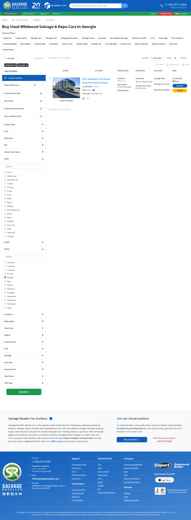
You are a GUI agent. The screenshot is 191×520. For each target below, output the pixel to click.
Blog (126, 471)
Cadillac (9, 221)
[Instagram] (12, 494)
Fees (125, 475)
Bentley (8, 206)
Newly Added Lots (11, 85)
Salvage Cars (36, 38)
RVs (99, 489)
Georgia (37, 20)
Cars (99, 464)
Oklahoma (10, 300)
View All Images (66, 100)
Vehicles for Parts (139, 38)
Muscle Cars (126, 43)
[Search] (124, 5)
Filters (159, 64)
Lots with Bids (111, 43)
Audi (7, 195)
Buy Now (102, 38)
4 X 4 (153, 38)
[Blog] (16, 494)
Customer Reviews (131, 468)
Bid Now (180, 85)
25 (175, 58)
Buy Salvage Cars (20, 20)
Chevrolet (9, 233)
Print (185, 64)
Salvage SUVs (51, 38)
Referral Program (79, 475)
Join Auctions (130, 439)
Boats (100, 482)
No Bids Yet (96, 43)
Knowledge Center (79, 464)
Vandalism (53, 43)
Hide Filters (38, 58)
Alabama (9, 262)
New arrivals (8, 49)
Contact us (76, 478)
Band (8, 202)
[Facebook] (8, 494)
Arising (8, 187)
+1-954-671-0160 (176, 4)
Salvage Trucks (88, 38)
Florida (8, 274)
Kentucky (9, 289)
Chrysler (9, 236)
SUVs (100, 468)
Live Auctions (77, 500)
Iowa (7, 281)
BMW (7, 198)
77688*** (96, 86)
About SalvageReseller (133, 464)
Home (4, 20)
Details (180, 90)
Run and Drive (177, 38)
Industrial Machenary (106, 492)
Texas (8, 308)
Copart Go (7, 38)
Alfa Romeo (10, 176)
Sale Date (157, 58)
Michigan (9, 293)
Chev (7, 229)
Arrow (8, 191)
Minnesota (10, 296)
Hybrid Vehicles (141, 43)
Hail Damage (40, 43)
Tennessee (10, 304)
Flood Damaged (9, 43)
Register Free (164, 441)
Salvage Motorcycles (69, 38)
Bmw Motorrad (11, 210)
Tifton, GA (121, 80)
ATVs (100, 478)
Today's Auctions (79, 489)
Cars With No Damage (119, 38)
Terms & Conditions (132, 478)
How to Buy (76, 468)
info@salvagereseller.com (45, 478)
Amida (8, 183)
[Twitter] (4, 494)
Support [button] (43, 13)
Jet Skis (101, 485)
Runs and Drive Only (12, 116)
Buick (8, 214)
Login (126, 496)
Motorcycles (102, 475)
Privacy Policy (154, 514)
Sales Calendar (78, 493)
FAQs (74, 471)
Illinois (8, 285)
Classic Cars (67, 43)
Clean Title (163, 38)
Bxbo (7, 217)
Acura (8, 172)
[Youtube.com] (20, 494)
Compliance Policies (132, 482)
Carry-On (9, 225)
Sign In (153, 13)
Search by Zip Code (12, 93)
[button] (11, 14)
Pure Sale (173, 43)
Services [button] (56, 13)
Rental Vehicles (158, 43)
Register (127, 493)
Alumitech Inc (11, 180)
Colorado (9, 270)
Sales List (76, 496)
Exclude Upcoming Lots (14, 108)
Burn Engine (25, 43)
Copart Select (21, 38)
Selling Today (82, 43)
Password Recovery (131, 500)
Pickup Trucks (103, 471)
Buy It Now (8, 101)
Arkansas (9, 266)
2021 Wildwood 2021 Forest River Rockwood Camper (96, 80)
